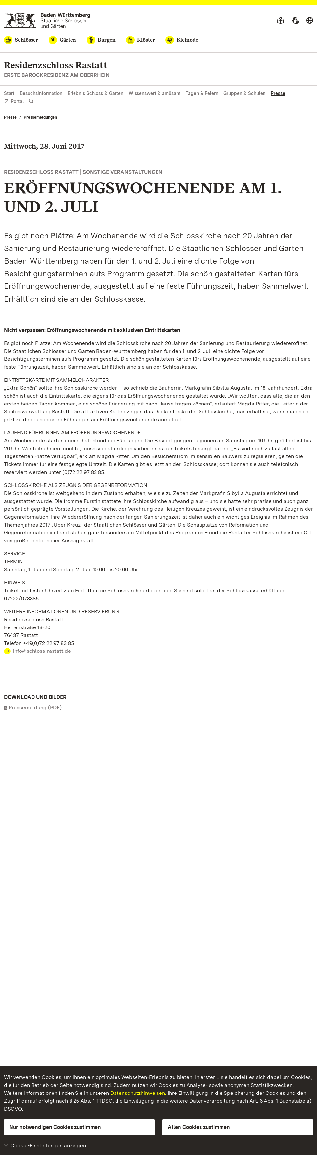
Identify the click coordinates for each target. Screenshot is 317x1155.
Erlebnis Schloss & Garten (95, 93)
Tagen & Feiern (202, 93)
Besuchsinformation (41, 93)
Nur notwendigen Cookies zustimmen (55, 1127)
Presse (278, 93)
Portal (14, 101)
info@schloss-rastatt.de (42, 651)
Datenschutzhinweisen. (138, 1093)
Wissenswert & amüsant (154, 93)
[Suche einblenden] (31, 101)
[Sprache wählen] (310, 20)
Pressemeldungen (40, 117)
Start (9, 93)
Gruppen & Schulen (244, 93)
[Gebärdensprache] (295, 20)
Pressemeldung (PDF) (35, 707)
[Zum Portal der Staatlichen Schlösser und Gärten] (47, 20)
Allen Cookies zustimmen (199, 1127)
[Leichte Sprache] (280, 20)
